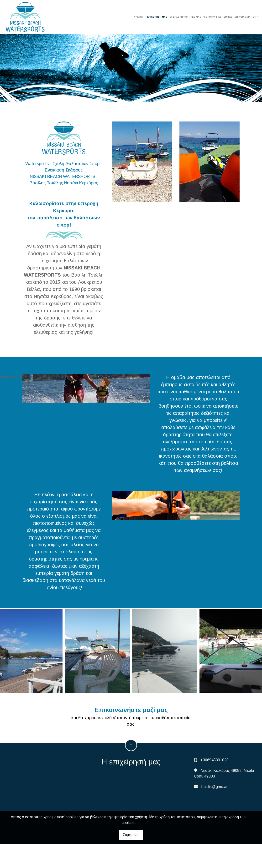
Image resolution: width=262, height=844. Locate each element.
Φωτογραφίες (212, 17)
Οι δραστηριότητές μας (185, 17)
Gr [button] (255, 17)
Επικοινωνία (243, 17)
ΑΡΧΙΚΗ (138, 17)
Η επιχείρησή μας (156, 17)
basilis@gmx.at (214, 787)
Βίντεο (228, 17)
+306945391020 (214, 760)
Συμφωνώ (131, 835)
